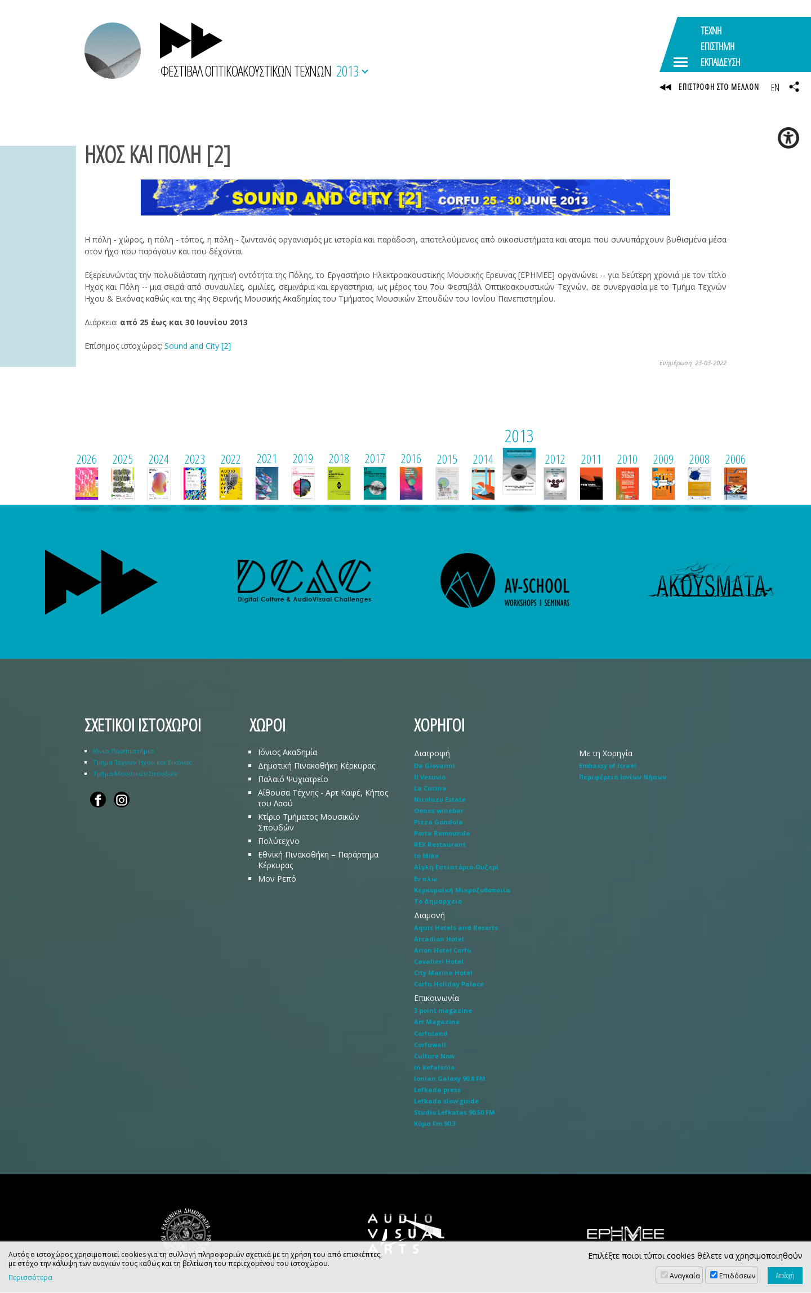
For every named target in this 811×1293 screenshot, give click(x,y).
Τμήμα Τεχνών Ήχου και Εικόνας (142, 762)
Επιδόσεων (737, 1276)
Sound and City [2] (197, 345)
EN (775, 87)
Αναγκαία (685, 1276)
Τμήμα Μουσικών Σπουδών (135, 773)
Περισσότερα (30, 1277)
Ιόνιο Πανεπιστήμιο (123, 751)
